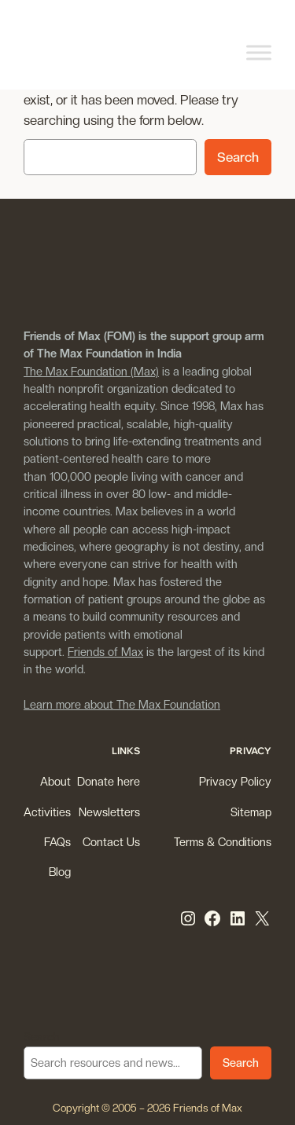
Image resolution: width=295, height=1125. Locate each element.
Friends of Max (105, 651)
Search (238, 157)
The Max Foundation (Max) (91, 371)
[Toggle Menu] (258, 52)
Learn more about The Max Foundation (122, 704)
